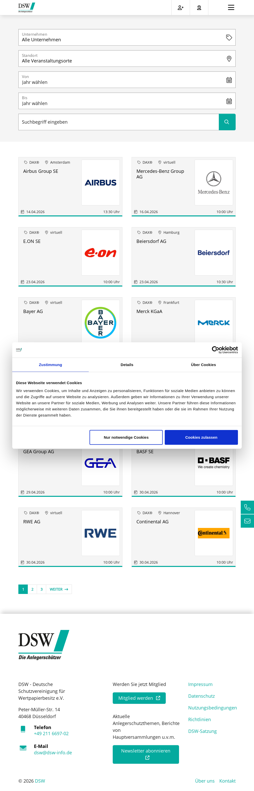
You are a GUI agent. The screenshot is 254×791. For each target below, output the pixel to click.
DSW (40, 781)
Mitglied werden (135, 698)
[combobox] (127, 37)
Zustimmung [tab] (50, 364)
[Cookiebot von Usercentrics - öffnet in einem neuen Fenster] (215, 350)
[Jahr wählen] (127, 79)
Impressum (200, 684)
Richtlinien (199, 719)
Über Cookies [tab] (203, 364)
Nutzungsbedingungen (212, 708)
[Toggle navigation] (231, 7)
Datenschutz (201, 696)
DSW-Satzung (202, 731)
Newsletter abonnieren (145, 751)
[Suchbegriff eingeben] (118, 122)
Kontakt (227, 781)
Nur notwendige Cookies (126, 437)
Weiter (59, 589)
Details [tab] (127, 364)
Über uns (205, 781)
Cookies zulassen (201, 437)
